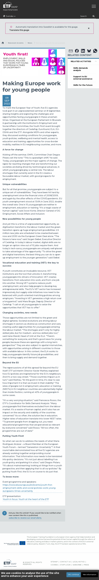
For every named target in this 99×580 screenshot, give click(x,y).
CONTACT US (65, 562)
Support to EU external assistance (82, 77)
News (30, 43)
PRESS (86, 565)
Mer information (89, 575)
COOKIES (54, 565)
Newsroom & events (15, 43)
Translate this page (19, 30)
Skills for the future (83, 85)
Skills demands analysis (80, 69)
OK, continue (73, 575)
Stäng (89, 28)
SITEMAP (54, 562)
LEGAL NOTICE (79, 562)
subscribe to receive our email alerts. (25, 518)
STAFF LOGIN (65, 565)
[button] (70, 50)
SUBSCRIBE (77, 565)
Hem (3, 43)
